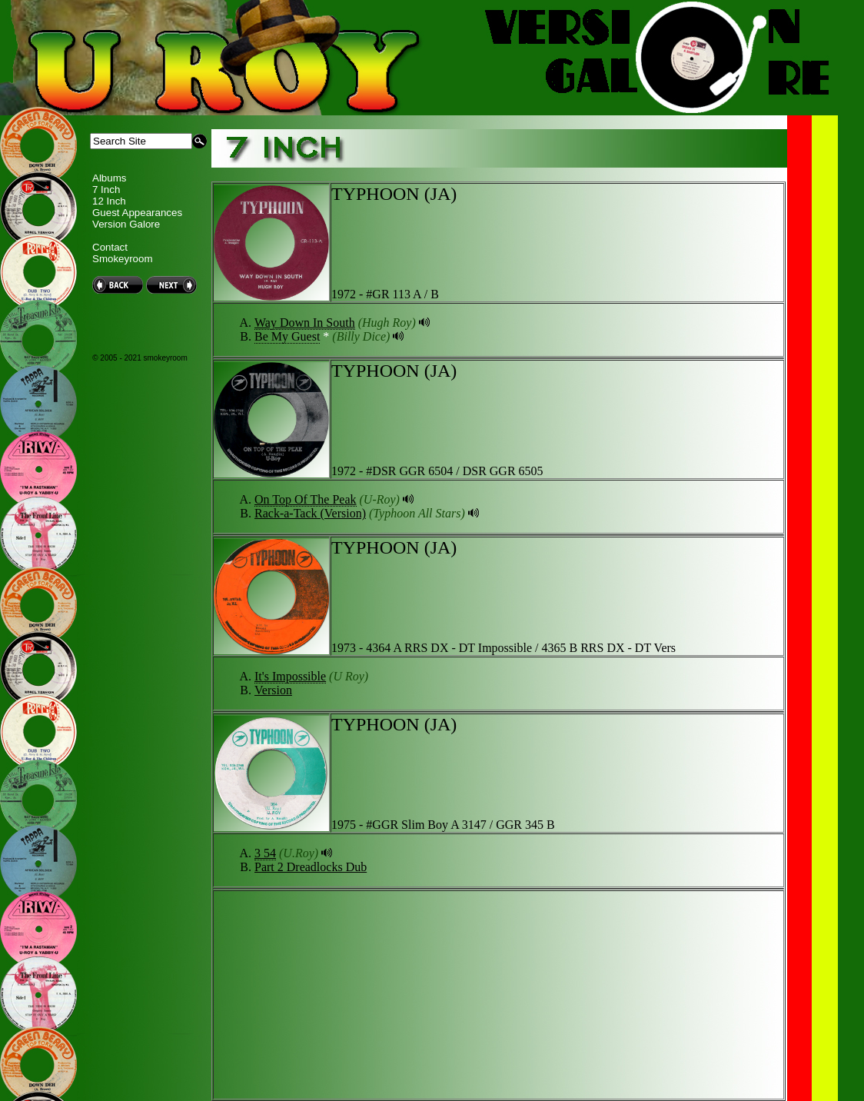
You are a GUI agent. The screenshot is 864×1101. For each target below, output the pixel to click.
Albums (109, 178)
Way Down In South (304, 322)
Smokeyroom (122, 258)
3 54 (265, 853)
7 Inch (106, 189)
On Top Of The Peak (305, 499)
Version (273, 690)
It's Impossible (290, 676)
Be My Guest (287, 336)
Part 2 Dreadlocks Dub (310, 866)
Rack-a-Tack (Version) (310, 513)
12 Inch (109, 201)
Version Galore (126, 224)
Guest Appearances (137, 212)
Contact (110, 247)
